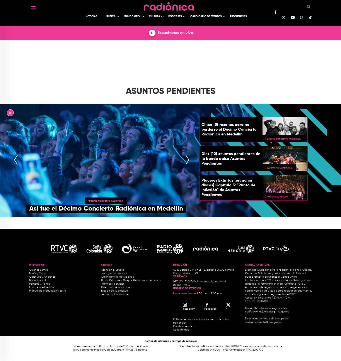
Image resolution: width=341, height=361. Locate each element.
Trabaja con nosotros (114, 273)
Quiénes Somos (38, 270)
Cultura (154, 16)
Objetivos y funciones (42, 277)
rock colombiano (277, 197)
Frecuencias (238, 16)
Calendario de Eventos (206, 16)
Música (111, 16)
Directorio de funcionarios (116, 287)
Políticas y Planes (39, 284)
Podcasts (175, 16)
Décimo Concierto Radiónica (106, 201)
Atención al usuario (112, 270)
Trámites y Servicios (112, 284)
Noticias (91, 16)
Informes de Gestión (41, 287)
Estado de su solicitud (114, 291)
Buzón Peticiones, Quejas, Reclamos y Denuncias (131, 280)
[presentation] (16, 160)
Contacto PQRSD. (295, 284)
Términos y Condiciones (115, 294)
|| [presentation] (10, 114)
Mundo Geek (132, 16)
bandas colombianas (279, 168)
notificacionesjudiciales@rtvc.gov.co (267, 311)
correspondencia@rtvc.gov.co (290, 280)
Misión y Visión (37, 273)
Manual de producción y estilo (47, 291)
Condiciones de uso (185, 326)
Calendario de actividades (117, 277)
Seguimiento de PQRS (283, 294)
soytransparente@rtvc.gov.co (263, 322)
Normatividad (37, 280)
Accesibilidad (181, 330)
